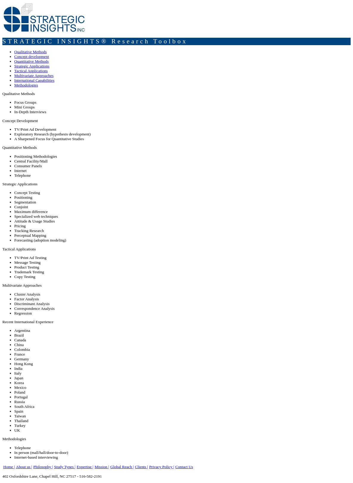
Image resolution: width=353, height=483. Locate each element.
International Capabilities (34, 80)
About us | (24, 467)
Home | (9, 467)
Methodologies (26, 85)
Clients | (141, 467)
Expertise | (85, 467)
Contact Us (184, 467)
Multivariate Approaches (33, 75)
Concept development (31, 56)
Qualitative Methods (30, 52)
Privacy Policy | (161, 467)
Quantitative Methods (31, 61)
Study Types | (64, 467)
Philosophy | (43, 467)
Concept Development (20, 121)
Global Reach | (122, 467)
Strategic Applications (31, 66)
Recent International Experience (27, 322)
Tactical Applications (31, 71)
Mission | (101, 467)
